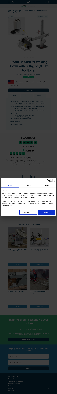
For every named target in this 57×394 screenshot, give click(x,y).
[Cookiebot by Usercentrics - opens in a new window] (48, 180)
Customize (28, 212)
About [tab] (47, 185)
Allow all (46, 212)
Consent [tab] (9, 185)
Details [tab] (28, 185)
